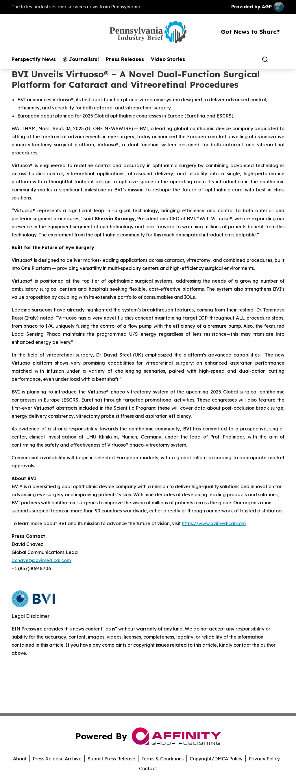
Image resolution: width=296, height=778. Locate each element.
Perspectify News (34, 59)
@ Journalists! (81, 59)
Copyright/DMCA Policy (216, 759)
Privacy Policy (264, 759)
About (20, 759)
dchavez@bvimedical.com (41, 560)
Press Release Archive (57, 759)
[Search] (265, 59)
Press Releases (125, 59)
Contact (148, 768)
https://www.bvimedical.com (214, 523)
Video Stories (168, 59)
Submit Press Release (111, 759)
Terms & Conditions (162, 759)
